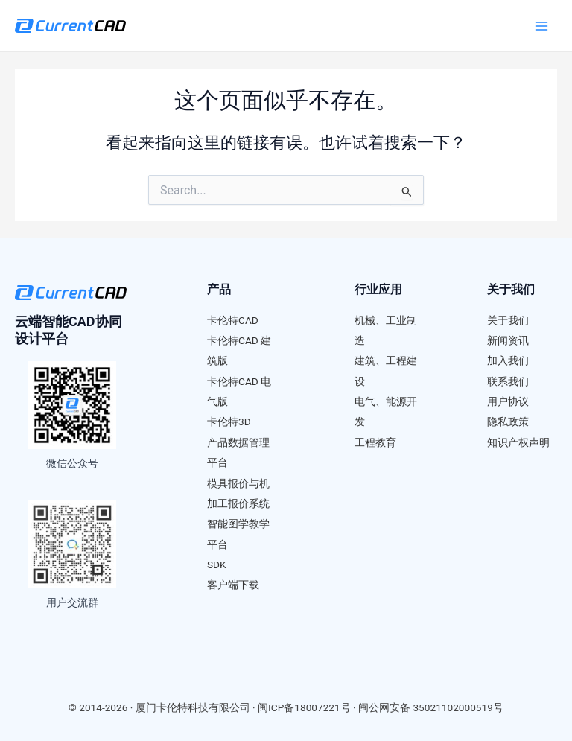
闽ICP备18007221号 (304, 707)
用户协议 (508, 401)
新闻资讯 (508, 340)
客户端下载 (233, 585)
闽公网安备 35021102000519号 (430, 707)
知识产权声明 (518, 442)
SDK (216, 564)
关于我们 (508, 320)
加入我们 (508, 360)
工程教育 (375, 442)
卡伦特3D (229, 421)
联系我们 (508, 381)
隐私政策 (508, 421)
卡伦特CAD (232, 320)
